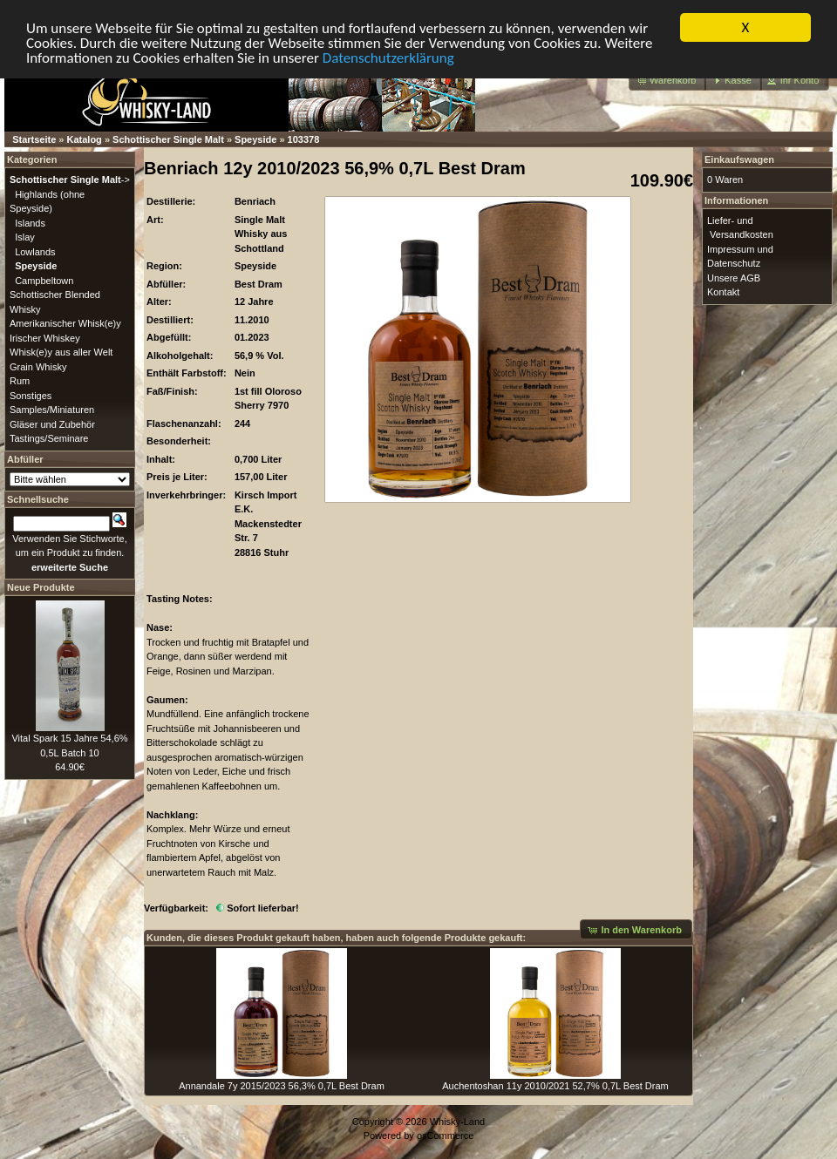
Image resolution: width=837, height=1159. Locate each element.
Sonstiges (30, 395)
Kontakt (723, 292)
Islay (25, 237)
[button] (667, 81)
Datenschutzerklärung (388, 57)
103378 (304, 139)
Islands (30, 222)
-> (70, 179)
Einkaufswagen (739, 159)
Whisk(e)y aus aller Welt (61, 352)
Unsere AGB (733, 277)
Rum (20, 381)
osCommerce (445, 1135)
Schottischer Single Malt (168, 139)
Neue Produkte (41, 587)
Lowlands (35, 251)
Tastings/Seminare (49, 438)
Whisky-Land (458, 1121)
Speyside (255, 139)
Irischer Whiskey (45, 337)
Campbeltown (44, 279)
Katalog (84, 139)
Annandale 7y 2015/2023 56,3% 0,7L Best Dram (281, 1086)
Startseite (34, 139)
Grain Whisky (38, 366)
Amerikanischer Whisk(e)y (65, 323)
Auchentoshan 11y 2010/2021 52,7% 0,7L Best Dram (555, 1086)
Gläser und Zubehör (52, 423)
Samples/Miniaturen (52, 409)
